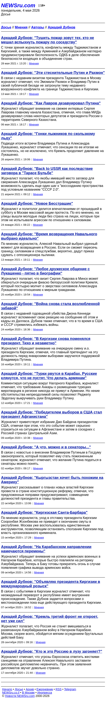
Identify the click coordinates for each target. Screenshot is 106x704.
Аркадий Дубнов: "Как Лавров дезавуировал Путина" (51, 103)
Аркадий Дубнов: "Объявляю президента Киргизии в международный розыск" (50, 584)
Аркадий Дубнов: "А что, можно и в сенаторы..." (46, 447)
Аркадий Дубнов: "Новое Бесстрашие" (37, 203)
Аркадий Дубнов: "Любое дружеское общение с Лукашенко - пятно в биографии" (45, 271)
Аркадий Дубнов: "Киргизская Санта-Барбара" (44, 512)
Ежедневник (45, 689)
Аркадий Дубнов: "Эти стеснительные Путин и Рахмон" (53, 73)
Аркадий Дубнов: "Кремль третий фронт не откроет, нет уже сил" (49, 618)
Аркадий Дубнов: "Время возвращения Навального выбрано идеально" (49, 236)
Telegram (70, 689)
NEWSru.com (18, 5)
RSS (58, 689)
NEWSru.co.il (10, 692)
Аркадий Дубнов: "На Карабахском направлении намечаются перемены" (46, 549)
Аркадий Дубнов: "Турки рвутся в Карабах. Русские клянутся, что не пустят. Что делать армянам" (49, 376)
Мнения (34, 63)
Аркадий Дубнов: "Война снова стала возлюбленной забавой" (50, 306)
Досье (19, 689)
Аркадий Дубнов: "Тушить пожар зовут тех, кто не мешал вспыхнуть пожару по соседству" (47, 40)
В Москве (28, 692)
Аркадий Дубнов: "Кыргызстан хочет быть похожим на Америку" (52, 480)
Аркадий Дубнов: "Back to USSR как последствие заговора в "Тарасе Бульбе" (47, 171)
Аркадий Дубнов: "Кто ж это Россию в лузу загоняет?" (51, 651)
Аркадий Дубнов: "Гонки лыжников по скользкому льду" (48, 136)
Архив (30, 689)
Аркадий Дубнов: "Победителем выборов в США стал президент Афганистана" (51, 414)
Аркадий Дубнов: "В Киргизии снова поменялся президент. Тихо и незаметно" (45, 341)
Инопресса (44, 692)
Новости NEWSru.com (20, 696)
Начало (7, 689)
